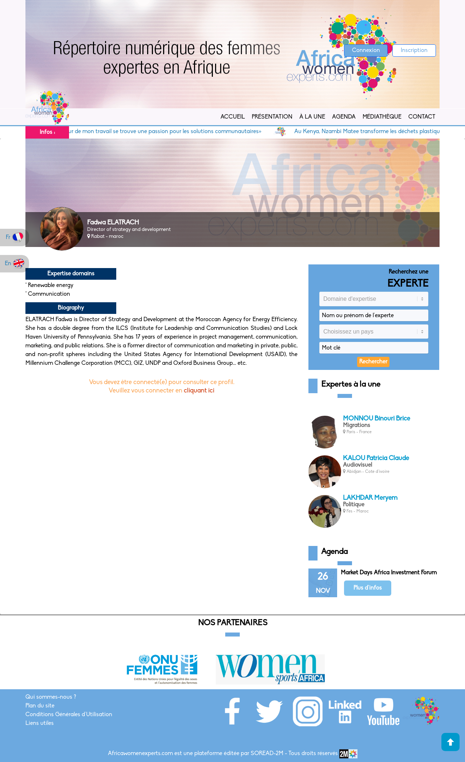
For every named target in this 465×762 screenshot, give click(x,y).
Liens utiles (39, 723)
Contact (421, 117)
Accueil (233, 117)
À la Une (312, 117)
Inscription (414, 50)
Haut (450, 742)
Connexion (366, 50)
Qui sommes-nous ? (50, 697)
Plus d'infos (367, 588)
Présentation (272, 117)
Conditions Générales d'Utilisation (68, 715)
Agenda (344, 117)
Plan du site (39, 706)
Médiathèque (382, 117)
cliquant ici (199, 390)
